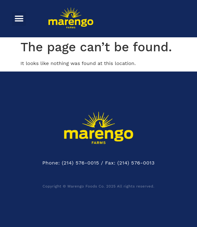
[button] (19, 19)
